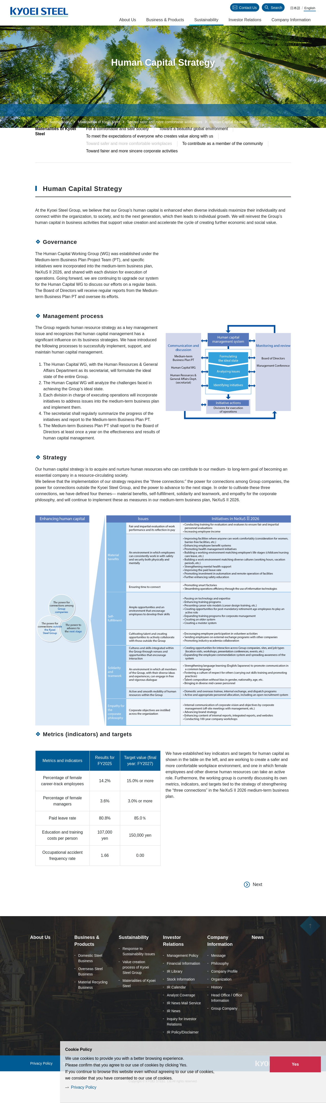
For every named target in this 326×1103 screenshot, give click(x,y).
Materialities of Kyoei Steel (99, 122)
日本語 (295, 8)
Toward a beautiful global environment (193, 140)
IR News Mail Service (184, 1015)
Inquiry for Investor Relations (181, 1033)
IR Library (174, 983)
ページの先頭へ (310, 939)
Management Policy (182, 967)
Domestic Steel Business (90, 970)
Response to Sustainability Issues (138, 963)
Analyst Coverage (181, 1007)
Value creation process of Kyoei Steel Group (135, 979)
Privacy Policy (83, 1087)
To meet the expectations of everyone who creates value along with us (149, 147)
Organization (221, 991)
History (216, 999)
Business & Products (165, 20)
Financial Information (183, 975)
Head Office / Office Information (226, 1009)
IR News (173, 1023)
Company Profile (224, 983)
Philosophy (220, 975)
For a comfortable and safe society (117, 140)
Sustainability (60, 122)
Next (257, 896)
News (258, 949)
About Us (127, 20)
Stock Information (181, 991)
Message (218, 967)
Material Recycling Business (92, 996)
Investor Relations (245, 20)
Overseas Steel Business (90, 983)
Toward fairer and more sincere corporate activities (132, 162)
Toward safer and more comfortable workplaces (164, 122)
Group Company (224, 1020)
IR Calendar (176, 999)
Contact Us (248, 8)
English (309, 8)
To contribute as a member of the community (222, 155)
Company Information (291, 20)
